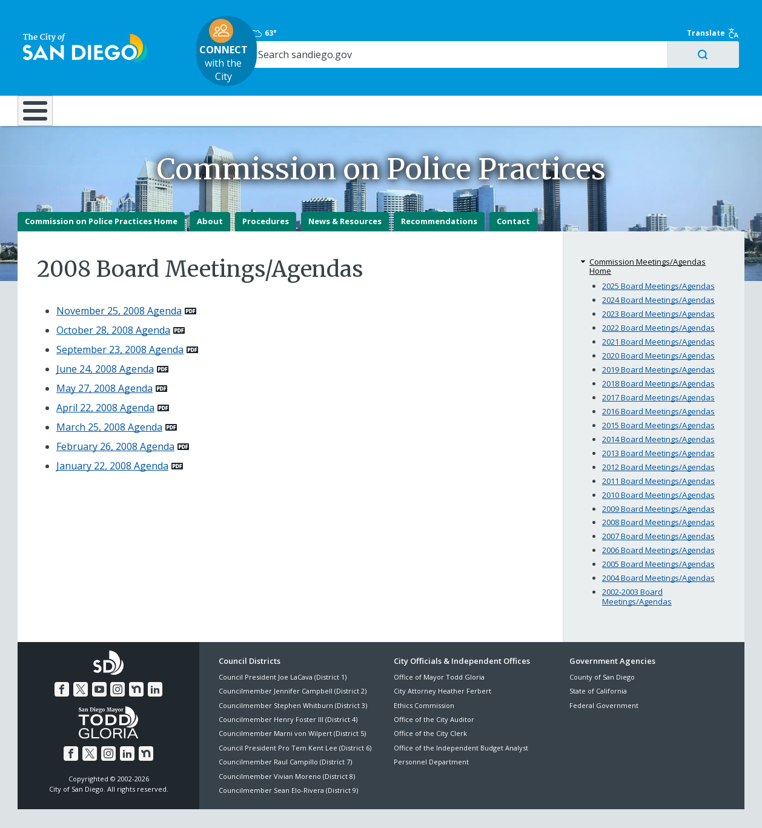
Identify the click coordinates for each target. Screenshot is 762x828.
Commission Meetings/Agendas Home (647, 239)
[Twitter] (82, 661)
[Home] (41, 79)
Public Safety (567, 74)
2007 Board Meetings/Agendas (658, 509)
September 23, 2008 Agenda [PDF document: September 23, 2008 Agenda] (120, 322)
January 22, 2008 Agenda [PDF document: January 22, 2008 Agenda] (112, 438)
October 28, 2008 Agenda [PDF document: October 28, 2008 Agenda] (113, 303)
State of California (598, 663)
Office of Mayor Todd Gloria (439, 649)
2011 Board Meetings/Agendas (658, 453)
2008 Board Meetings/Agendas (658, 495)
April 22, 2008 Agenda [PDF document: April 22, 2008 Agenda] (105, 380)
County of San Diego (602, 649)
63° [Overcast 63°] (576, 15)
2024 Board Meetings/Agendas (658, 272)
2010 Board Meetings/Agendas (658, 467)
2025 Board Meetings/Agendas (658, 258)
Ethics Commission (424, 678)
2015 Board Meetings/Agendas (658, 397)
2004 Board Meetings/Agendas (658, 551)
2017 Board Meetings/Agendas (658, 370)
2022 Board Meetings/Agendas (658, 300)
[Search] (640, 37)
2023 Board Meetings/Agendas (658, 286)
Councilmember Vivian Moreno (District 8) (287, 748)
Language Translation (433, 805)
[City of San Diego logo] (80, 29)
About (210, 194)
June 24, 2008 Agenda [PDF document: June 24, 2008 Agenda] (105, 341)
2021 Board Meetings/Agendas (658, 314)
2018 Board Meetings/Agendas (658, 356)
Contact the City (516, 805)
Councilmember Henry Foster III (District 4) (288, 692)
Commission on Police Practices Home (101, 194)
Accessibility (355, 805)
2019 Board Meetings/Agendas (658, 342)
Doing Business (338, 74)
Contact (513, 194)
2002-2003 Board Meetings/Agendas (637, 570)
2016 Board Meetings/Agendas (658, 384)
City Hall (685, 74)
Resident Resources (231, 74)
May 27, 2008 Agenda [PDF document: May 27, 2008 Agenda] (104, 361)
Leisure (120, 74)
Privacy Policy (293, 805)
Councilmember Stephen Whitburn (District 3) (293, 678)
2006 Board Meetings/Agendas (658, 523)
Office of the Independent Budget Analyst (461, 720)
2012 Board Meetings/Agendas (658, 439)
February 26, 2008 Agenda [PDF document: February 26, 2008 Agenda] (115, 419)
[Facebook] (63, 661)
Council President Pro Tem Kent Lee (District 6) (295, 720)
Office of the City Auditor (434, 692)
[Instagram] (117, 661)
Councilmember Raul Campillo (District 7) (285, 734)
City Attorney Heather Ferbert (442, 663)
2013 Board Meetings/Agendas (658, 425)
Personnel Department (431, 734)
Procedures (265, 194)
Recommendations (439, 194)
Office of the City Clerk (430, 706)
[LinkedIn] (153, 661)
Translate (718, 15)
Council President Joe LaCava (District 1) (282, 649)
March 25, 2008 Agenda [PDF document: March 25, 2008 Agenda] (109, 399)
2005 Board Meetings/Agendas (658, 537)
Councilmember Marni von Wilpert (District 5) (292, 706)
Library (449, 74)
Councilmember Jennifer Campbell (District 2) (292, 663)
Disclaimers (232, 805)
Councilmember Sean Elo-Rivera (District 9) (288, 762)
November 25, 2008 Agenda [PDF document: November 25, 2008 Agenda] (119, 283)
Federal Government (603, 678)
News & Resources (345, 194)
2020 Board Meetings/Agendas (658, 328)
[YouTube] (99, 661)
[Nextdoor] (135, 661)
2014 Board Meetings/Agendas (658, 411)
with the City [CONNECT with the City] (378, 33)
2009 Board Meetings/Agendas (658, 481)
